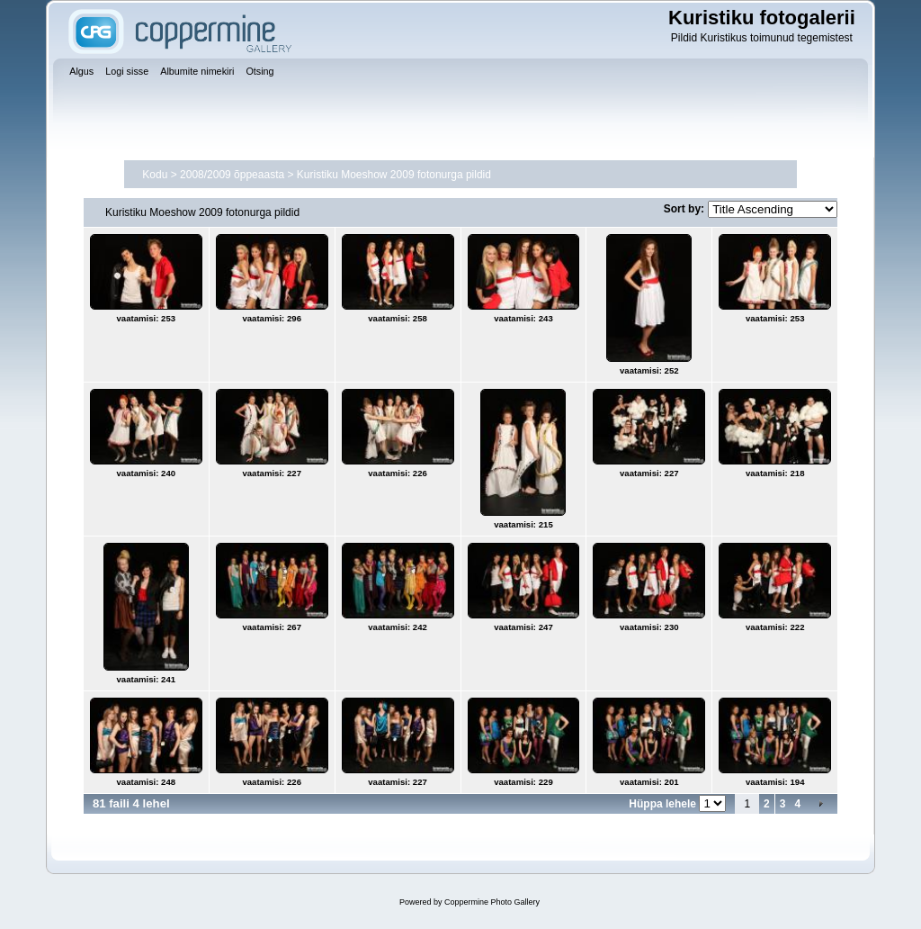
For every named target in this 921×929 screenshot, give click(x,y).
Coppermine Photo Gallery (492, 901)
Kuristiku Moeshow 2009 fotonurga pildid (394, 174)
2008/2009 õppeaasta (232, 174)
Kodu (154, 174)
